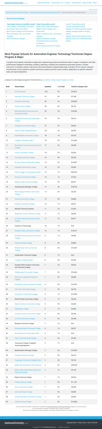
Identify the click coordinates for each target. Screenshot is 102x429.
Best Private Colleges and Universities (20, 31)
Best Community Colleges (16, 39)
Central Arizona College (23, 402)
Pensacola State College (23, 243)
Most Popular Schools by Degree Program (17, 12)
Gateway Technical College (24, 355)
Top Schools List (57, 3)
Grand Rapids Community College (26, 135)
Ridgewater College (21, 309)
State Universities (43, 3)
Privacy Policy (82, 422)
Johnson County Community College (28, 314)
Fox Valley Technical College (25, 157)
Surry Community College (24, 387)
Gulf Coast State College (23, 392)
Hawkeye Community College (25, 126)
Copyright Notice (71, 422)
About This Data (93, 9)
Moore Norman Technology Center (27, 333)
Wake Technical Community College (27, 304)
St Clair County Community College (27, 162)
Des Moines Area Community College (28, 284)
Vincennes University (22, 101)
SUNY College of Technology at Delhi (28, 172)
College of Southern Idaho (24, 140)
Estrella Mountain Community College (28, 397)
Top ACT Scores (71, 24)
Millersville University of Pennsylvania (28, 365)
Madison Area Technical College (26, 182)
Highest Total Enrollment (74, 36)
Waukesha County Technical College (27, 214)
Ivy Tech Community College (25, 319)
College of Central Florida (24, 260)
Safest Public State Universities (47, 27)
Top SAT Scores (71, 27)
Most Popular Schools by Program (48, 46)
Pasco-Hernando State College (25, 338)
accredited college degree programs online (58, 80)
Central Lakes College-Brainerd (25, 131)
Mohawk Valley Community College (27, 231)
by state (31, 24)
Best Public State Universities (17, 29)
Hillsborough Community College (26, 272)
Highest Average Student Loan (76, 31)
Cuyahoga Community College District (28, 360)
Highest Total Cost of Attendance (77, 39)
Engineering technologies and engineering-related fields (45, 12)
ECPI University (20, 92)
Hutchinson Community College (26, 294)
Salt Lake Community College (25, 289)
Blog (95, 3)
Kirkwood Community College (25, 177)
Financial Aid (76, 3)
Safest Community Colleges (46, 39)
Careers (67, 3)
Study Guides (87, 3)
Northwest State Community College (28, 328)
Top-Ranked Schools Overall (17, 24)
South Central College (22, 106)
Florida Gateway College (23, 382)
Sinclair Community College (24, 199)
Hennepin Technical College (24, 96)
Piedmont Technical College (24, 204)
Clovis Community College (24, 153)
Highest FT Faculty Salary (75, 29)
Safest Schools (41, 24)
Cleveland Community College (25, 167)
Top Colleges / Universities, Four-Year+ (20, 27)
